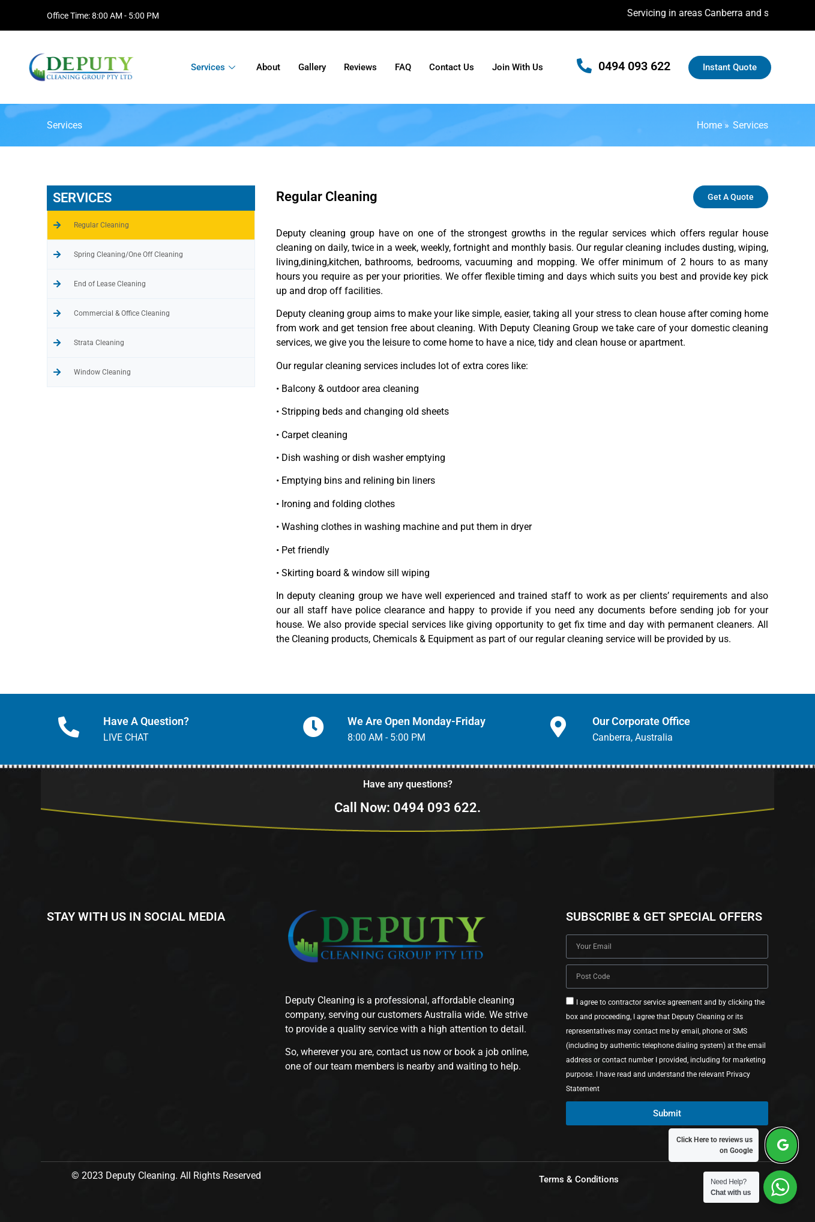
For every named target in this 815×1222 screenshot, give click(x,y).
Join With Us (517, 67)
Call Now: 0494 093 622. (407, 807)
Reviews (360, 67)
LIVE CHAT (126, 737)
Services (214, 67)
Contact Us (451, 67)
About (268, 67)
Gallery (312, 67)
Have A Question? (146, 721)
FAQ (403, 67)
